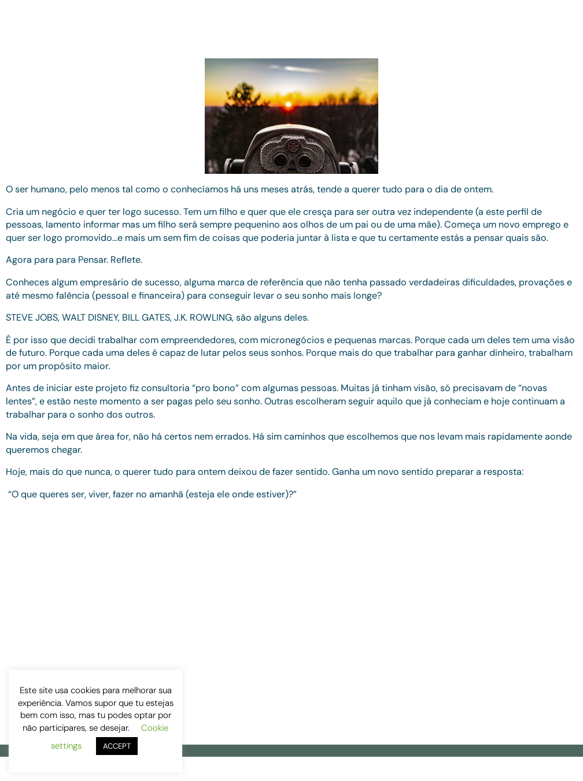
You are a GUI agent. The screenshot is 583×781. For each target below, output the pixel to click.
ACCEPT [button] (117, 746)
